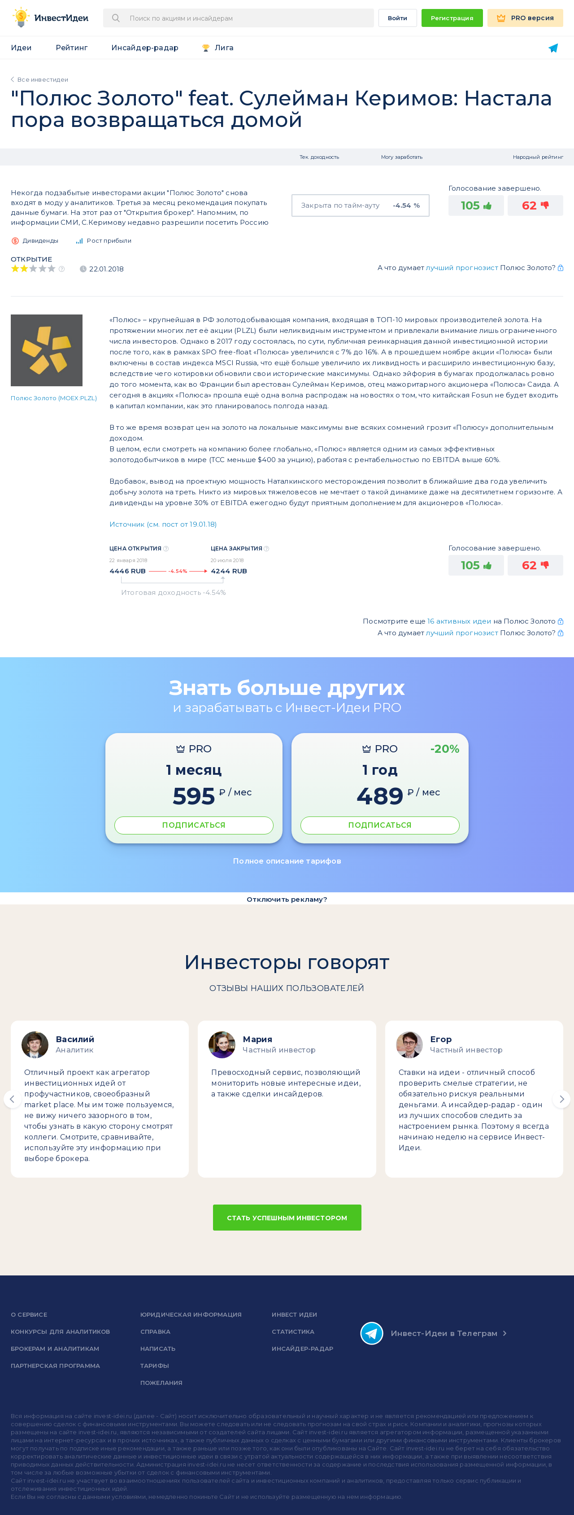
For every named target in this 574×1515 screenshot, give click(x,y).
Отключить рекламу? (287, 899)
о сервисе (29, 1314)
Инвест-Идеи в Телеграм (428, 1333)
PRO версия (532, 18)
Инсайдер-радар (144, 48)
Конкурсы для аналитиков (60, 1331)
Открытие (31, 259)
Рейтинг (71, 48)
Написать (158, 1348)
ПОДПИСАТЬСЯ (194, 825)
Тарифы (154, 1365)
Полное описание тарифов (287, 861)
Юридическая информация (191, 1314)
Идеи (21, 48)
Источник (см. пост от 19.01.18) (163, 524)
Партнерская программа (55, 1365)
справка (155, 1331)
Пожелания (161, 1382)
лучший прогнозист (462, 267)
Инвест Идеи (294, 1314)
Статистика (293, 1331)
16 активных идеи (460, 621)
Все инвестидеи (42, 79)
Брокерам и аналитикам (55, 1348)
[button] (13, 1099)
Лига (224, 48)
